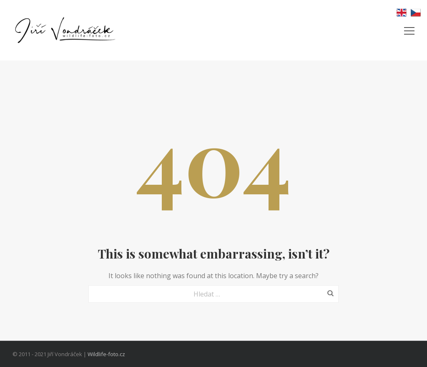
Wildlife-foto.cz (106, 354)
